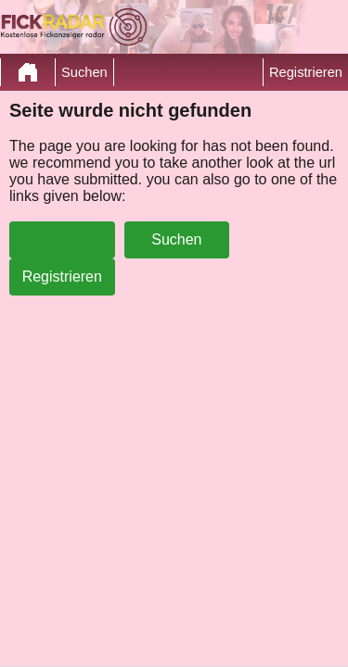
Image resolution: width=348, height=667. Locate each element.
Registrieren (305, 72)
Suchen (84, 72)
